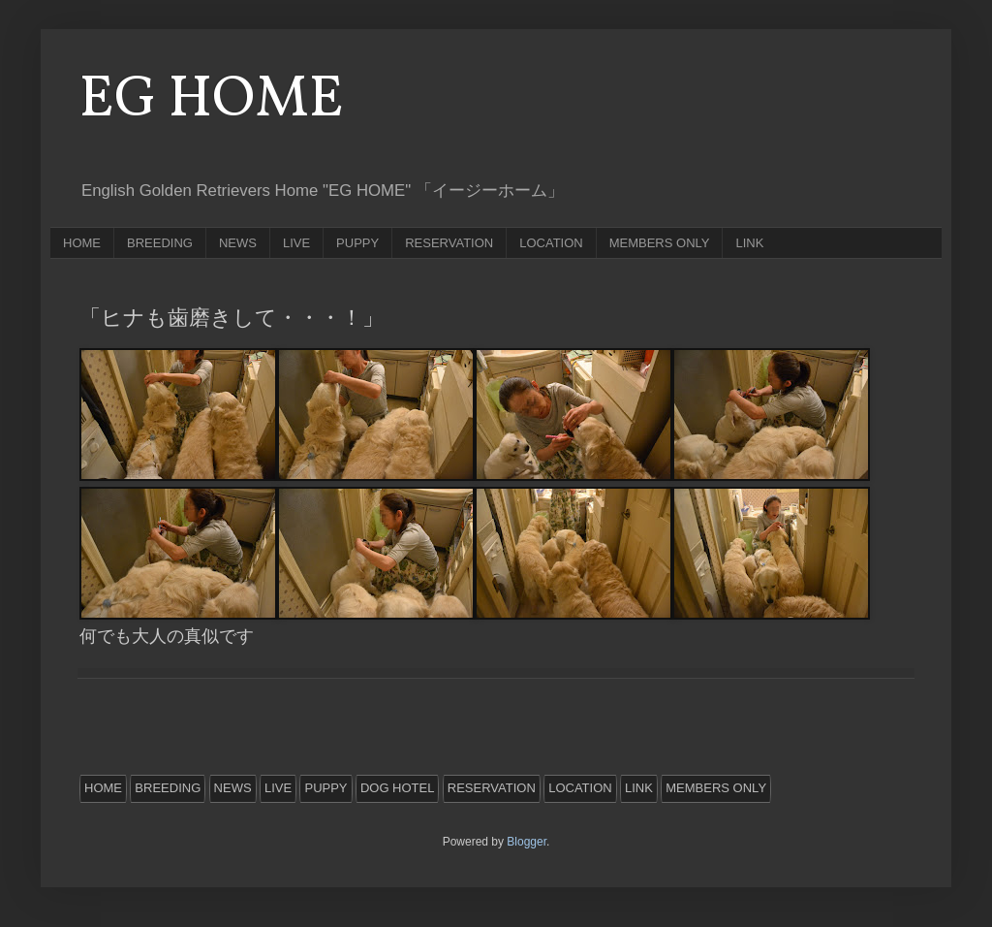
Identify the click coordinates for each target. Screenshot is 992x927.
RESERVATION (449, 243)
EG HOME (211, 100)
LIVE (296, 243)
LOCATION (551, 243)
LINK (749, 243)
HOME (82, 243)
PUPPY (357, 243)
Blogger (526, 841)
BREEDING (160, 243)
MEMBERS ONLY (659, 243)
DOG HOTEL (397, 788)
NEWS (238, 243)
